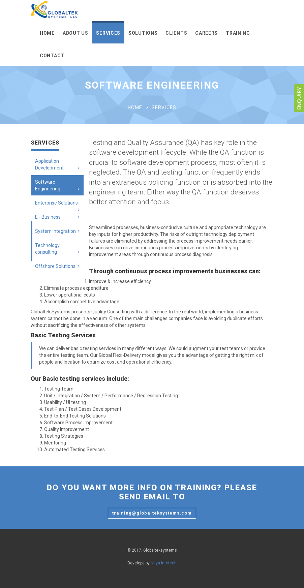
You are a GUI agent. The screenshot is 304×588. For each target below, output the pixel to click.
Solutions (142, 33)
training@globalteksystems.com (152, 513)
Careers (206, 33)
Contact (52, 55)
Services (108, 33)
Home (47, 33)
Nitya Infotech (164, 563)
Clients (176, 33)
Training (238, 33)
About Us (75, 33)
